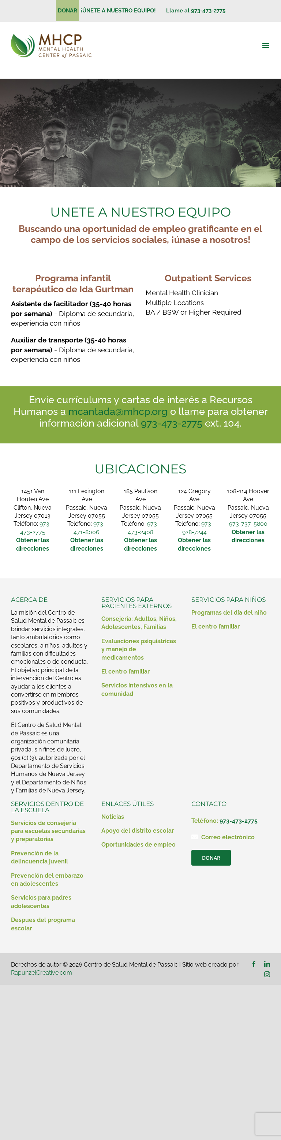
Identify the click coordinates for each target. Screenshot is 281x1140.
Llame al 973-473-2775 (195, 10)
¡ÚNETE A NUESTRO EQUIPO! (121, 10)
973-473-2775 (171, 423)
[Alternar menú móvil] (266, 45)
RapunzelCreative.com (41, 972)
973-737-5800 (248, 523)
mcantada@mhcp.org (118, 411)
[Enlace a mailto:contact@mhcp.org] (194, 836)
